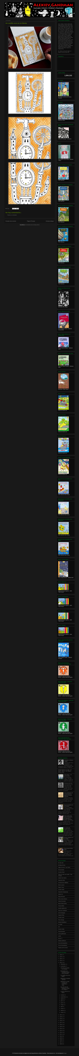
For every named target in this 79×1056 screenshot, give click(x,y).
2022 (61, 962)
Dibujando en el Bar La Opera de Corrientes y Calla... (65, 983)
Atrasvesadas (61, 869)
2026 (61, 954)
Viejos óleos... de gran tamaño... (68, 775)
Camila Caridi (61, 917)
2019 (61, 1018)
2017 (61, 1022)
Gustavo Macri (61, 872)
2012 (61, 1032)
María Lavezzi (61, 885)
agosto (62, 998)
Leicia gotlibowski (62, 933)
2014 (61, 1028)
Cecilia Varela (61, 889)
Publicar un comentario (12, 215)
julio (62, 1000)
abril (62, 1006)
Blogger (65, 1053)
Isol (59, 926)
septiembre (63, 997)
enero (62, 1012)
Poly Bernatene (61, 931)
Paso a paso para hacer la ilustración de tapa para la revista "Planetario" (68, 817)
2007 (61, 1042)
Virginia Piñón (61, 915)
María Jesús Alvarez (62, 898)
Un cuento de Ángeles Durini (67, 828)
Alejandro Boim (61, 880)
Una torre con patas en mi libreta (65, 968)
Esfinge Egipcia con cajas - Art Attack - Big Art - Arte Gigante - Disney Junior (65, 771)
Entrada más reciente (11, 221)
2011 (61, 1034)
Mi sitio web (60, 862)
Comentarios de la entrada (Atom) (32, 224)
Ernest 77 (60, 938)
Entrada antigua (50, 221)
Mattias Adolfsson (62, 940)
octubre (63, 995)
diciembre (63, 964)
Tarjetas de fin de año (63, 947)
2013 (61, 1030)
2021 (61, 1014)
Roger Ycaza (61, 887)
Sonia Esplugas (61, 912)
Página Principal (31, 221)
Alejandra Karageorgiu (63, 891)
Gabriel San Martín (62, 877)
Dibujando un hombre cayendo (65, 979)
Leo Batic (60, 924)
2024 (61, 958)
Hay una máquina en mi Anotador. (68, 805)
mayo (62, 1004)
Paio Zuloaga (61, 919)
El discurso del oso (68, 783)
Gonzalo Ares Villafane (63, 882)
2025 (61, 956)
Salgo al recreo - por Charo (64, 867)
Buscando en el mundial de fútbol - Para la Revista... (65, 972)
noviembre (63, 966)
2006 (61, 1043)
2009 (61, 1038)
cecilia (59, 936)
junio (62, 1002)
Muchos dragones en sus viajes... (68, 838)
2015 (61, 1026)
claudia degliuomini (62, 908)
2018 (61, 1020)
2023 (61, 960)
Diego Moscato (61, 896)
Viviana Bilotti (61, 905)
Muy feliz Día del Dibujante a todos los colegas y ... (65, 988)
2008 (61, 1040)
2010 (61, 1036)
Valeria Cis (60, 894)
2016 (61, 1024)
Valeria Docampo (62, 901)
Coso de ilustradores (62, 943)
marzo (62, 1008)
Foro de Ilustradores (62, 945)
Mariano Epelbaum (62, 922)
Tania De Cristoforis (62, 910)
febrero (62, 1010)
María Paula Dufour (62, 903)
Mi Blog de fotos (61, 865)
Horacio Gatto (61, 929)
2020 (61, 1016)
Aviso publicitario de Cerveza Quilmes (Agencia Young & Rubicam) (68, 794)
